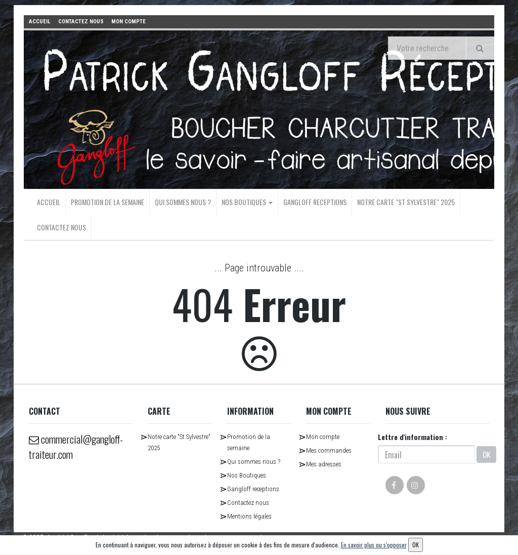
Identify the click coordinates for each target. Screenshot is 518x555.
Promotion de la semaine (107, 201)
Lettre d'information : (412, 436)
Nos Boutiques (247, 201)
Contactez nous (61, 227)
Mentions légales (249, 516)
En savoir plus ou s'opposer (374, 544)
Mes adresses (323, 464)
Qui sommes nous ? (183, 201)
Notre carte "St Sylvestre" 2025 (406, 201)
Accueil (48, 201)
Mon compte (322, 437)
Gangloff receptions (315, 201)
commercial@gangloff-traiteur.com (76, 446)
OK (486, 454)
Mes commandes (329, 450)
